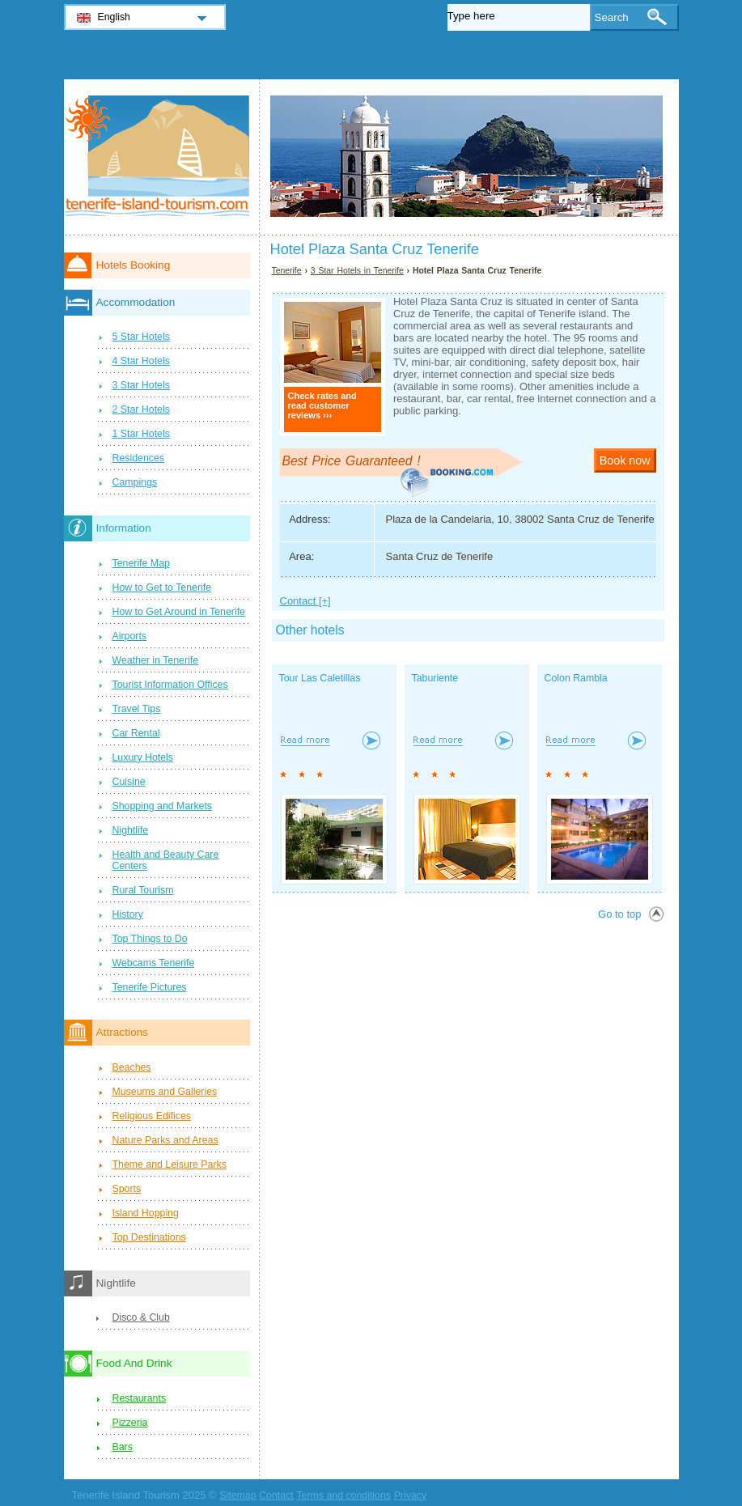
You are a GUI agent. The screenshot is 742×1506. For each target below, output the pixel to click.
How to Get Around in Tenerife (178, 611)
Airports (129, 636)
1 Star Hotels (141, 433)
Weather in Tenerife (155, 660)
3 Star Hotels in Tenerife (357, 270)
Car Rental (136, 733)
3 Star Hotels (141, 385)
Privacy (410, 1495)
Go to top (619, 914)
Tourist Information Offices (170, 684)
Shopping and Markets (162, 806)
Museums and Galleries (165, 1091)
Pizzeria (130, 1422)
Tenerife (287, 270)
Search (612, 17)
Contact (276, 1495)
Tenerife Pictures (149, 987)
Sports (127, 1188)
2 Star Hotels (141, 409)
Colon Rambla (576, 678)
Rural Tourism (143, 890)
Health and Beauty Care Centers (165, 860)
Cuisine (129, 781)
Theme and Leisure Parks (169, 1164)
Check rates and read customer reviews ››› (322, 405)
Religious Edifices (151, 1116)
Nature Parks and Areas (165, 1140)
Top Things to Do (150, 938)
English (114, 17)
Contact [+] (305, 601)
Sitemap (237, 1495)
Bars (122, 1447)
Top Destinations (149, 1237)
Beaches (131, 1067)
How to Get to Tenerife (162, 587)
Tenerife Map (141, 563)
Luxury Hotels (142, 757)
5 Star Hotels (141, 336)
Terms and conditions (343, 1495)
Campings (135, 482)
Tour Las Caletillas (320, 678)
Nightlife (130, 830)
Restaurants (139, 1398)
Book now (625, 460)
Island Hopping (145, 1213)
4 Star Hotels (141, 361)
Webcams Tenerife (153, 963)
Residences (138, 458)
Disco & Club (141, 1317)
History (127, 914)
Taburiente (435, 678)
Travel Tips (136, 709)
